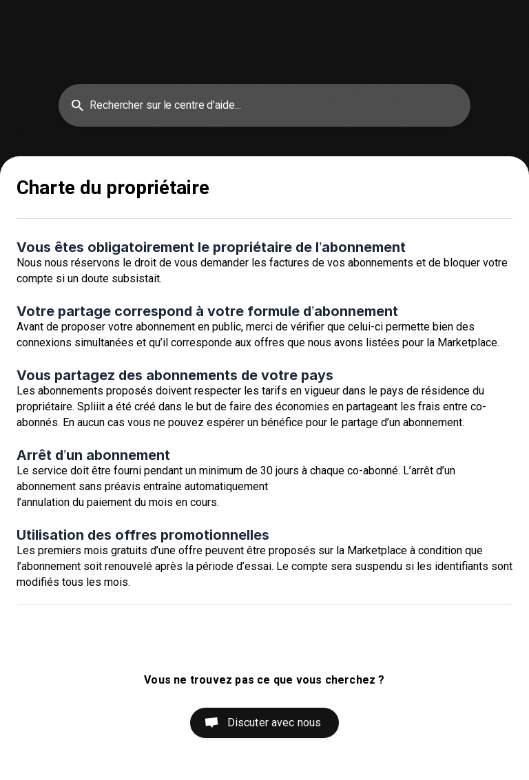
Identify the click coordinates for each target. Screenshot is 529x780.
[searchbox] (264, 105)
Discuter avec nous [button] (274, 722)
